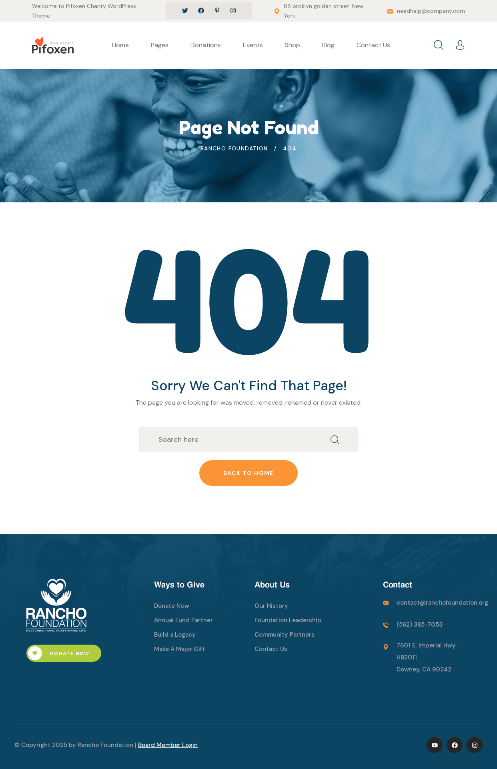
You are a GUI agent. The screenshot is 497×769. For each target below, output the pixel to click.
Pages (159, 45)
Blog (328, 45)
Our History (271, 606)
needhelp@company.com (431, 10)
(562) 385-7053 (420, 625)
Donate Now (58, 653)
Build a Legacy (175, 635)
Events (253, 45)
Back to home (248, 473)
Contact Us (373, 45)
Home (120, 45)
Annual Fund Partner (183, 620)
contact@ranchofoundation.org (442, 603)
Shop (292, 45)
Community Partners (285, 635)
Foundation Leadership (288, 620)
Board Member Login (168, 745)
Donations (205, 45)
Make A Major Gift (179, 649)
